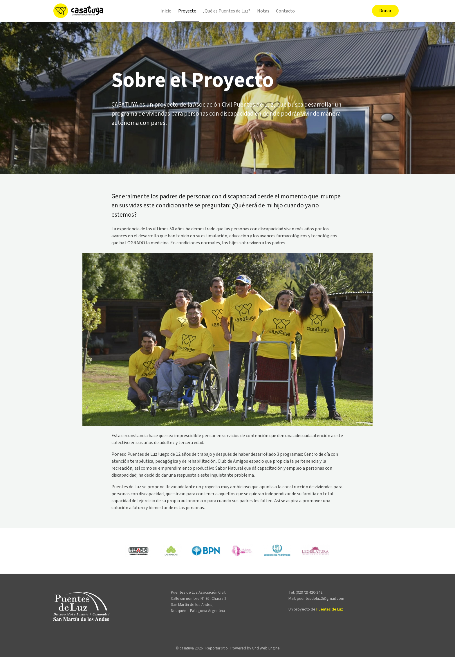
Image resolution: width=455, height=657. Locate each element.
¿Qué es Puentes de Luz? (226, 11)
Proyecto (187, 11)
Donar (385, 11)
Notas (263, 11)
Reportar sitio (216, 648)
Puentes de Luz (329, 609)
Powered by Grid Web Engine (255, 648)
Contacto (285, 11)
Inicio (165, 11)
